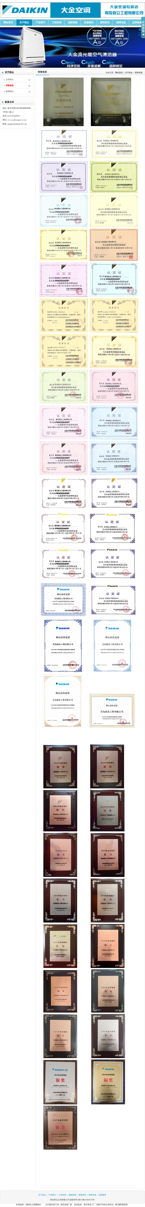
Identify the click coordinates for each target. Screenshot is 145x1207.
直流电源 (77, 1204)
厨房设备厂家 (66, 1204)
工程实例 (62, 1195)
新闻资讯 (82, 1195)
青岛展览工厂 (89, 1204)
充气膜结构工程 (52, 1204)
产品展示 (52, 1195)
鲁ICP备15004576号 (86, 1200)
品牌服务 (102, 1195)
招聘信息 (92, 1195)
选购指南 (72, 1195)
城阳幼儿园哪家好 (33, 1204)
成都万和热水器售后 (105, 1204)
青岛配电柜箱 (121, 1204)
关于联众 (42, 1195)
